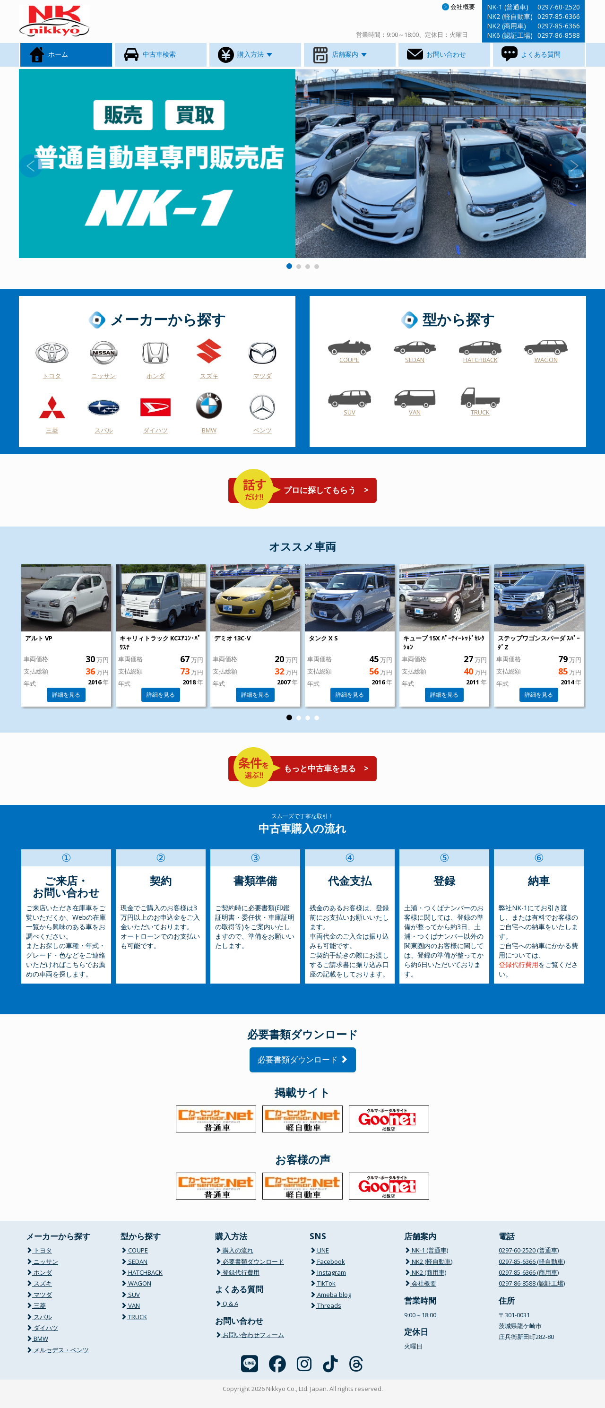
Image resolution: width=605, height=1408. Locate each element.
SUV (349, 412)
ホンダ (156, 375)
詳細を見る (66, 695)
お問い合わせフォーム (249, 1334)
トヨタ (52, 375)
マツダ (262, 375)
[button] (61, 163)
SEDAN (414, 359)
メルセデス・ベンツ (57, 1350)
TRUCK (480, 412)
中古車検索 (149, 54)
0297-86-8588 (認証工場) (532, 1283)
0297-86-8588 (558, 35)
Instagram (328, 1272)
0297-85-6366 (558, 16)
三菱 (52, 430)
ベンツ (262, 430)
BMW (209, 430)
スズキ (209, 375)
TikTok (323, 1283)
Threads (325, 1305)
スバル (104, 430)
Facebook (327, 1261)
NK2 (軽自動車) (428, 1261)
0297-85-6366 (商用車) (529, 1272)
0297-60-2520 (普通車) (529, 1250)
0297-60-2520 (558, 6)
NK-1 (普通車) (426, 1250)
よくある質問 (530, 54)
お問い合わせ (436, 54)
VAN (415, 412)
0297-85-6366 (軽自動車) (532, 1261)
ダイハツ (155, 430)
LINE (319, 1250)
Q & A (226, 1303)
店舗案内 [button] (339, 54)
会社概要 (458, 6)
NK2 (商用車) (425, 1272)
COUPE (349, 359)
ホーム (47, 54)
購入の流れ (234, 1250)
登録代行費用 (518, 964)
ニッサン (103, 375)
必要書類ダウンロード (303, 1059)
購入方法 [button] (244, 54)
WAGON (546, 359)
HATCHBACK (480, 359)
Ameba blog (330, 1294)
